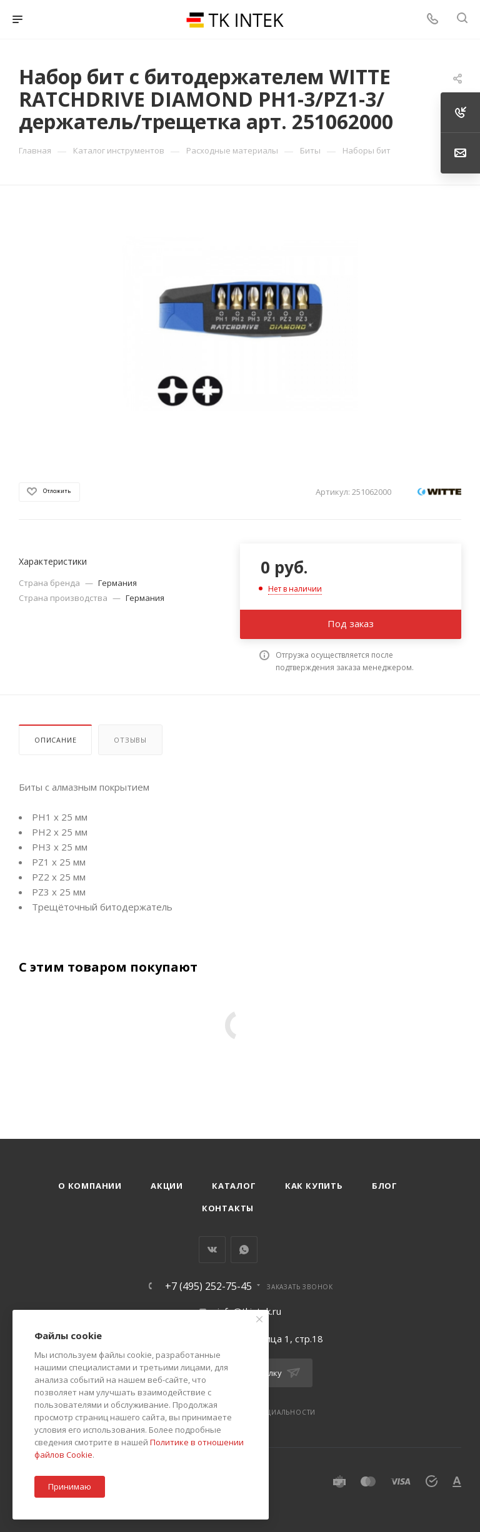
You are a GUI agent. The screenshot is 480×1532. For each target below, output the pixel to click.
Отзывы (130, 739)
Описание (55, 739)
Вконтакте (212, 1249)
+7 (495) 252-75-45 (208, 1286)
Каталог (234, 1185)
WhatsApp (244, 1249)
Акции (167, 1185)
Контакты (228, 1208)
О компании (90, 1185)
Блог (385, 1185)
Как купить (314, 1185)
